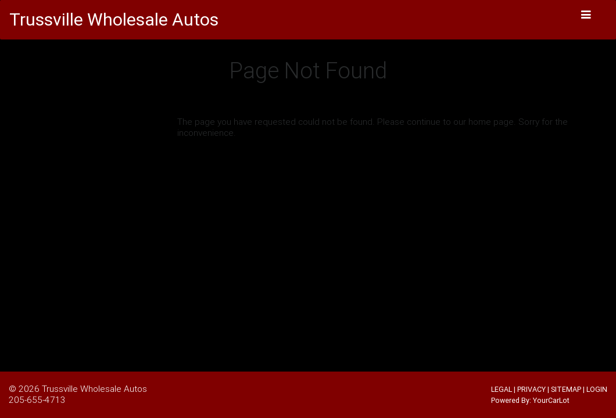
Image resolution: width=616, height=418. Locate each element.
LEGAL (501, 389)
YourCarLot (551, 400)
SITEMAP (566, 389)
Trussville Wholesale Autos (94, 388)
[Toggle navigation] (586, 15)
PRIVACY (531, 389)
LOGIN (596, 389)
